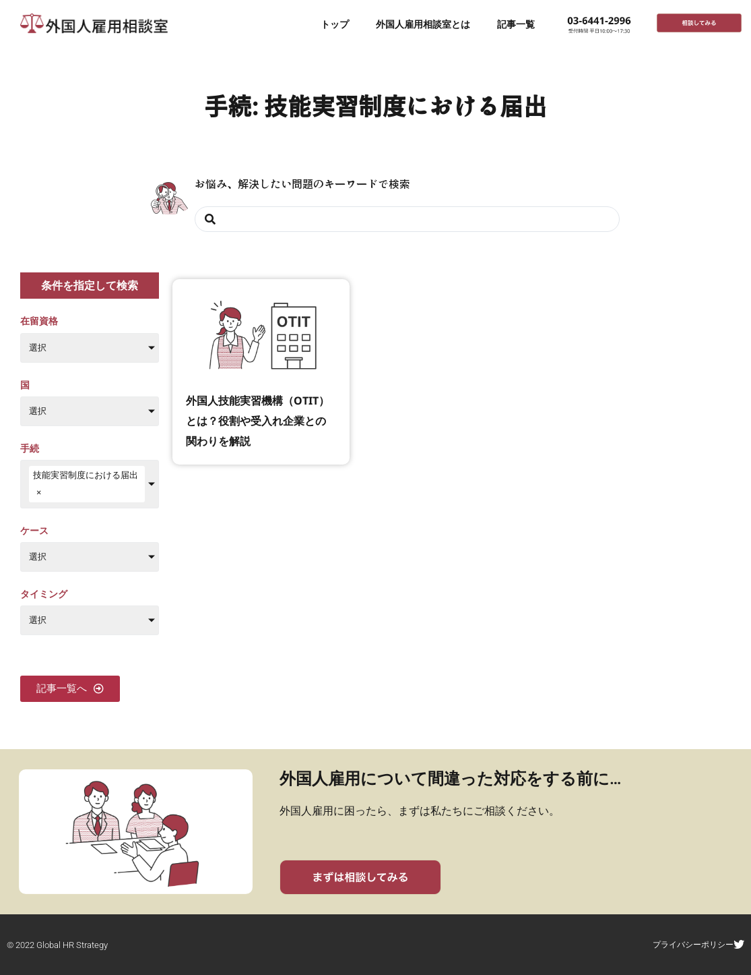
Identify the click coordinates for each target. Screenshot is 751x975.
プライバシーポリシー (701, 944)
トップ (335, 24)
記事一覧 (516, 24)
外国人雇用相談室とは (423, 24)
